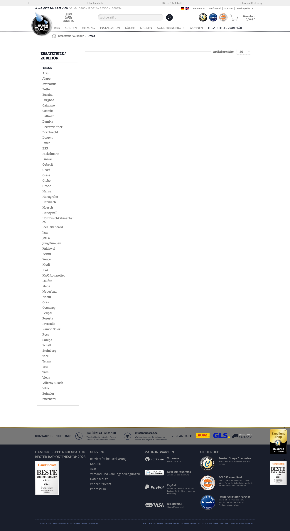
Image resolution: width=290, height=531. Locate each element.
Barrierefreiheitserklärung (108, 459)
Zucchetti (49, 399)
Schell (46, 345)
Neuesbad (49, 291)
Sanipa (47, 340)
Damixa (47, 121)
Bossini (47, 94)
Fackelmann (50, 154)
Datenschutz (99, 479)
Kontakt (228, 8)
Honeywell (49, 213)
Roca (45, 334)
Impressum (98, 489)
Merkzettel (214, 8)
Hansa (46, 191)
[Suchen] (169, 17)
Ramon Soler (51, 329)
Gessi (46, 170)
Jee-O (46, 238)
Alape (46, 78)
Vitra (45, 388)
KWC (45, 270)
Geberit (47, 164)
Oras (45, 302)
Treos (47, 68)
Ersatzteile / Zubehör (53, 55)
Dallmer (48, 116)
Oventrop (48, 307)
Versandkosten (190, 523)
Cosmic (47, 111)
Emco (46, 143)
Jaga (45, 232)
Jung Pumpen (51, 243)
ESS (45, 148)
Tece (45, 356)
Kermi (46, 254)
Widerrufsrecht (100, 484)
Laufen (47, 281)
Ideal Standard (52, 227)
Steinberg (49, 350)
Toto (45, 367)
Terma (46, 361)
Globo (46, 180)
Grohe (46, 186)
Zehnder (48, 393)
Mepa (46, 286)
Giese (46, 175)
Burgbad (48, 100)
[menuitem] (68, 17)
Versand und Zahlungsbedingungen (115, 474)
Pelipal (47, 313)
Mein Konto (199, 8)
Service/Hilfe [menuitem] (244, 8)
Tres (45, 372)
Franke (47, 159)
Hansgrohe (50, 197)
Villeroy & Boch (52, 383)
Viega (46, 377)
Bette (46, 89)
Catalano (48, 105)
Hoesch (47, 207)
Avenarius (49, 84)
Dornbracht (50, 132)
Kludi (46, 265)
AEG (45, 73)
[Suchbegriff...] (130, 17)
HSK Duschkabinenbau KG (58, 220)
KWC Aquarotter (53, 275)
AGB (93, 469)
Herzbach (49, 202)
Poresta (47, 318)
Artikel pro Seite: (223, 51)
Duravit (47, 137)
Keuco (46, 259)
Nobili (46, 297)
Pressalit (48, 324)
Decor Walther (52, 127)
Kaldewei (48, 248)
